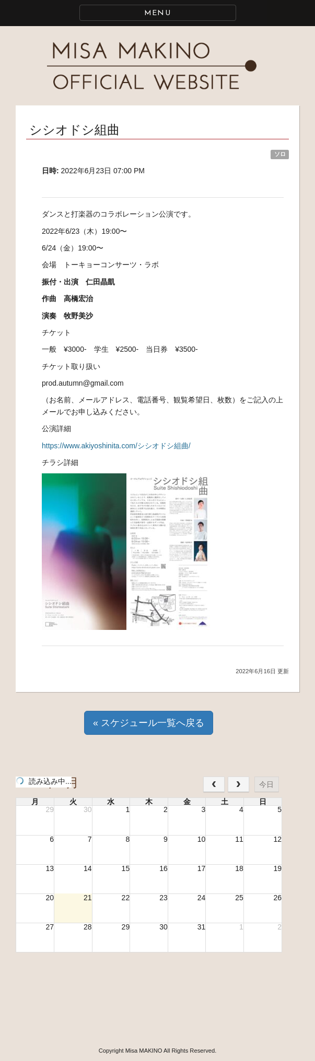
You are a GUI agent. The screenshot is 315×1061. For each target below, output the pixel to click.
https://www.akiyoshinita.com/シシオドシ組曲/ (116, 446)
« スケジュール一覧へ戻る (148, 723)
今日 (266, 784)
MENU (157, 13)
